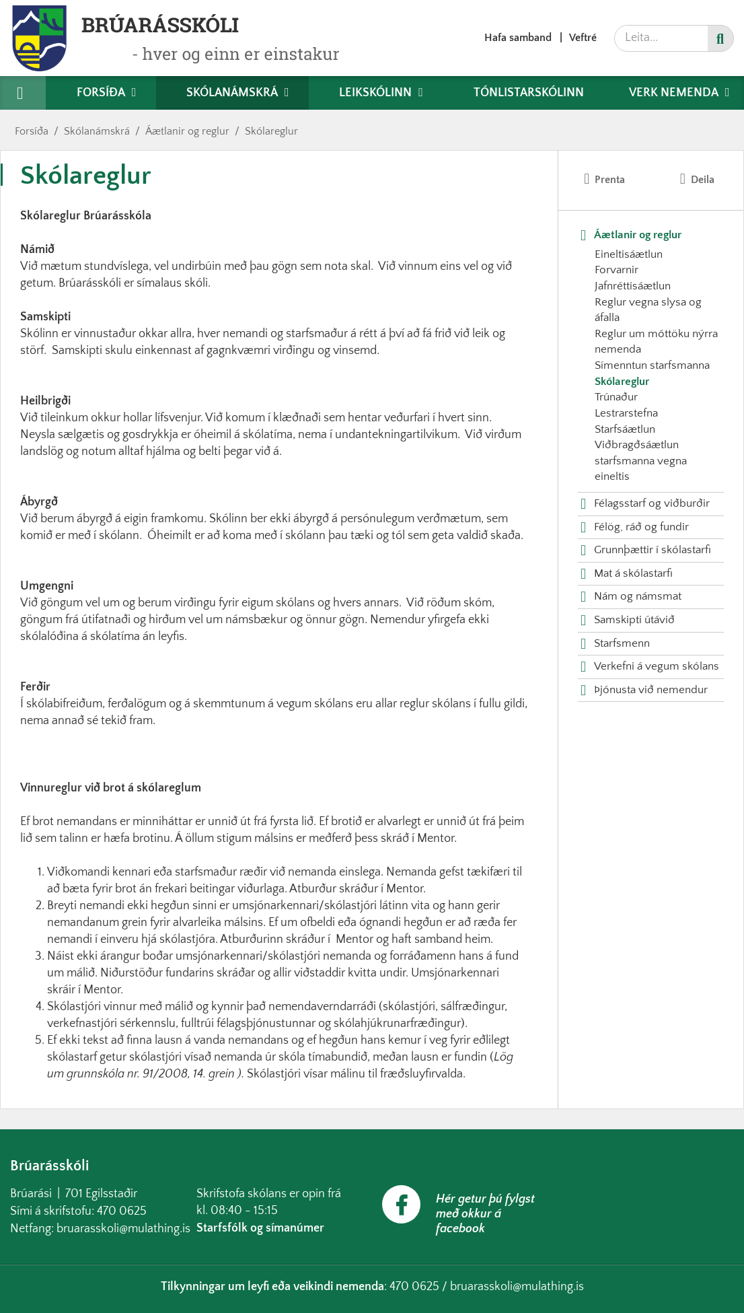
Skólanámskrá (97, 131)
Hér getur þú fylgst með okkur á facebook (485, 1214)
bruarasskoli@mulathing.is (123, 1229)
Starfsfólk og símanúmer (260, 1228)
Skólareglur (271, 131)
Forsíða (31, 131)
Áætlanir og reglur (187, 131)
